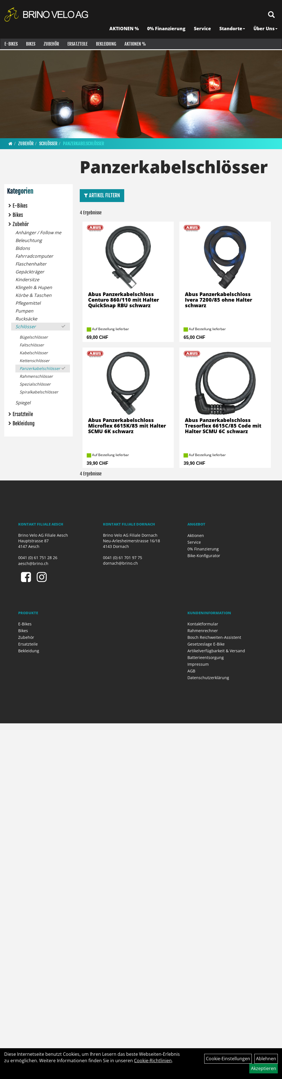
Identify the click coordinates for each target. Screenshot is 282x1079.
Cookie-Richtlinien (153, 1060)
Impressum (198, 664)
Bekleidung (106, 45)
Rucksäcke (26, 319)
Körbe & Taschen (33, 295)
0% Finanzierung (166, 29)
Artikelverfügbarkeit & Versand (216, 650)
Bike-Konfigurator (203, 555)
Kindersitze (27, 279)
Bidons (22, 248)
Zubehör (51, 45)
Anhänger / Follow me (38, 232)
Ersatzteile (77, 45)
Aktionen (195, 535)
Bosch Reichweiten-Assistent (214, 637)
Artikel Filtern (102, 195)
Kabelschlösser (34, 352)
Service (202, 29)
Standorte (232, 29)
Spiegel (22, 403)
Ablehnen (266, 1058)
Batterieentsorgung (205, 657)
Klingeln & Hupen (33, 287)
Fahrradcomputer (34, 256)
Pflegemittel (28, 303)
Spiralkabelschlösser (39, 392)
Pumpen (24, 311)
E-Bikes (10, 45)
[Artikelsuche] (271, 15)
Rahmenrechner (202, 630)
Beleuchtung (28, 240)
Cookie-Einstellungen (228, 1058)
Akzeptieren (263, 1068)
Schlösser (48, 143)
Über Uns (266, 29)
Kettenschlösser (35, 360)
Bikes (30, 45)
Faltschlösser (32, 345)
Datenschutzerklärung (208, 677)
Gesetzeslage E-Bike (206, 644)
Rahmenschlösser (36, 376)
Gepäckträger (29, 272)
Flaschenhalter (30, 264)
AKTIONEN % (124, 29)
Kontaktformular (202, 624)
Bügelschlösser (34, 337)
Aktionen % (135, 45)
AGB (191, 671)
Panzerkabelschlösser (83, 143)
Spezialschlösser (35, 384)
